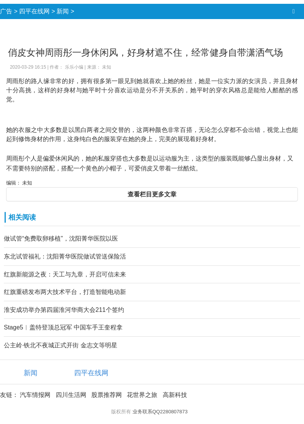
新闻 (63, 11)
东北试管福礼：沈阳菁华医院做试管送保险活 (65, 256)
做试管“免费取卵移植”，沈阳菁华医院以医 (61, 238)
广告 (6, 11)
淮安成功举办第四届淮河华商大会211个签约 (64, 310)
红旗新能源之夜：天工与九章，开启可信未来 (65, 274)
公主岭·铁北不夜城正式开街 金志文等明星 (60, 345)
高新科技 (175, 395)
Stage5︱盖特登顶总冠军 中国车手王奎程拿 (63, 327)
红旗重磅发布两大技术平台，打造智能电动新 (65, 292)
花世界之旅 (142, 395)
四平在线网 (34, 11)
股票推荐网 (106, 395)
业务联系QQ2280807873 (160, 411)
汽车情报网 (35, 395)
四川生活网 (71, 395)
